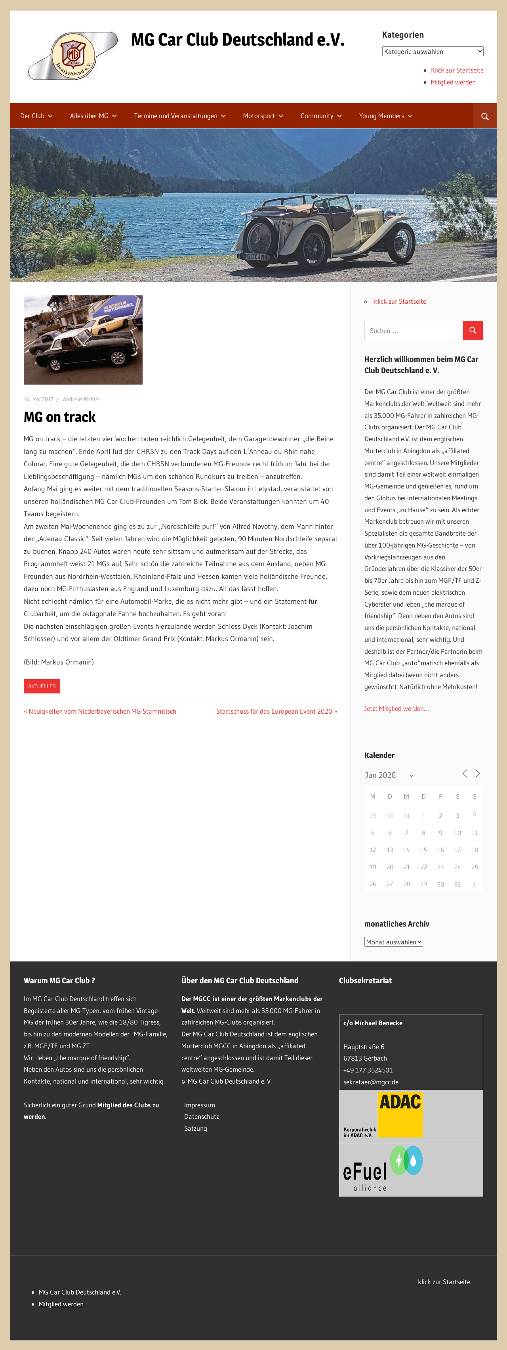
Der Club (36, 115)
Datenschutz (201, 1116)
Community (321, 115)
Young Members (386, 115)
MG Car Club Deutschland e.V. (238, 39)
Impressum (199, 1105)
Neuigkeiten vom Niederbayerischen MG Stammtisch (102, 711)
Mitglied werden (453, 82)
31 (457, 884)
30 (440, 884)
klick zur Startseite (400, 301)
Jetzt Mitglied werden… (396, 708)
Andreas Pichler (81, 399)
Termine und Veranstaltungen (180, 115)
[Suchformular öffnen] (485, 115)
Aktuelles (42, 686)
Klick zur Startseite (457, 70)
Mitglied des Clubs (124, 1105)
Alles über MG (93, 115)
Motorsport (263, 115)
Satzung (195, 1128)
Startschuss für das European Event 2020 (274, 711)
